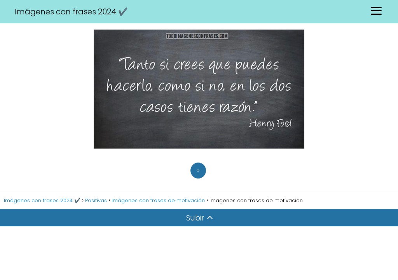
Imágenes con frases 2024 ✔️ (71, 11)
